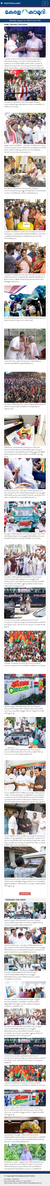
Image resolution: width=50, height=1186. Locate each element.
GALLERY (13, 24)
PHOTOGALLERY (11, 3)
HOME (6, 24)
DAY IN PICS (23, 24)
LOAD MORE (25, 893)
